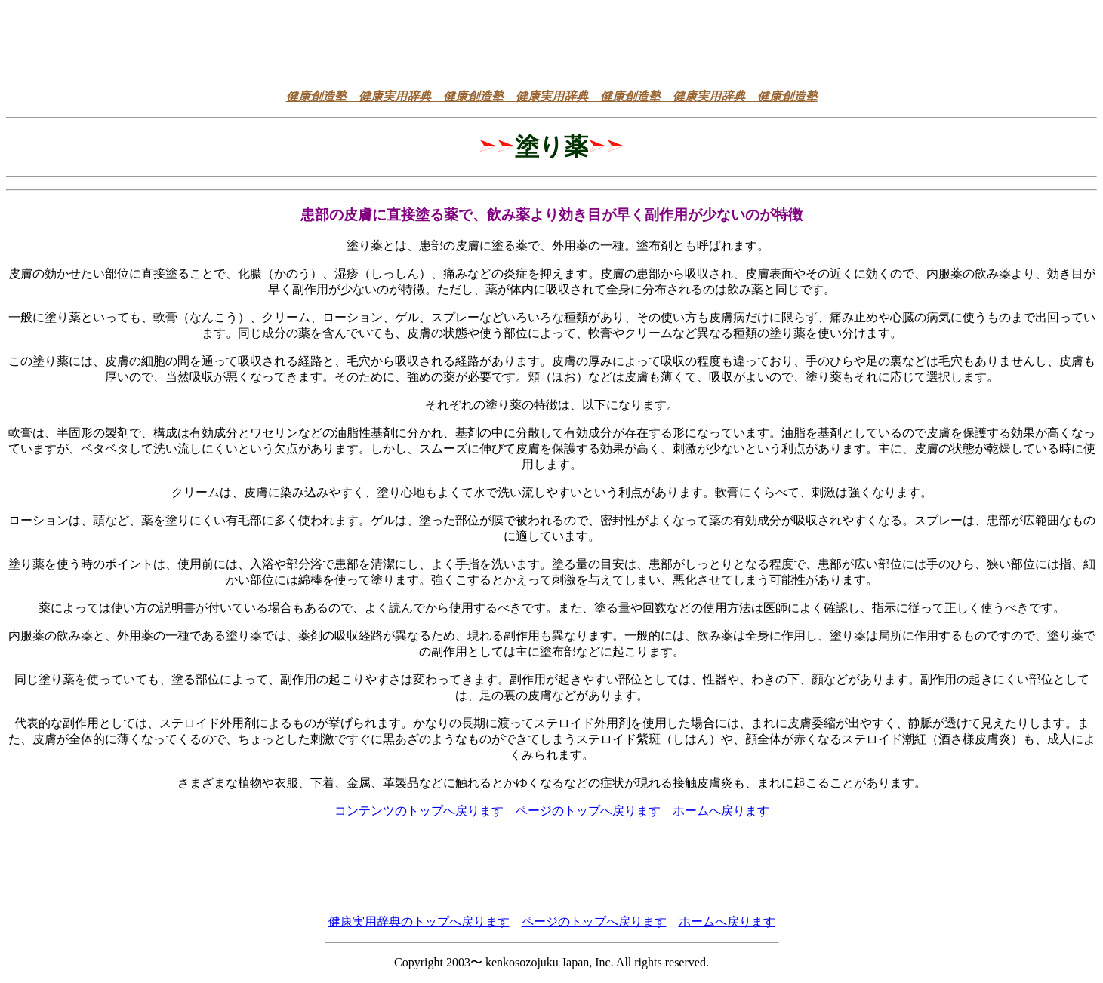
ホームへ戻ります (721, 810)
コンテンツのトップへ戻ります (419, 810)
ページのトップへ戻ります (588, 810)
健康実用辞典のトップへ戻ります (419, 921)
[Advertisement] (552, 40)
